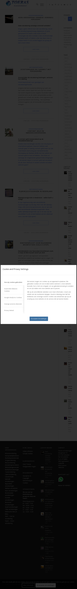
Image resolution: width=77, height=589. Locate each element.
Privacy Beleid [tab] (9, 310)
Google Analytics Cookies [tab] (13, 297)
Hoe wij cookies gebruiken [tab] (13, 282)
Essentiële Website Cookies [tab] (10, 290)
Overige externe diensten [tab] (13, 304)
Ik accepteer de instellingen (39, 319)
